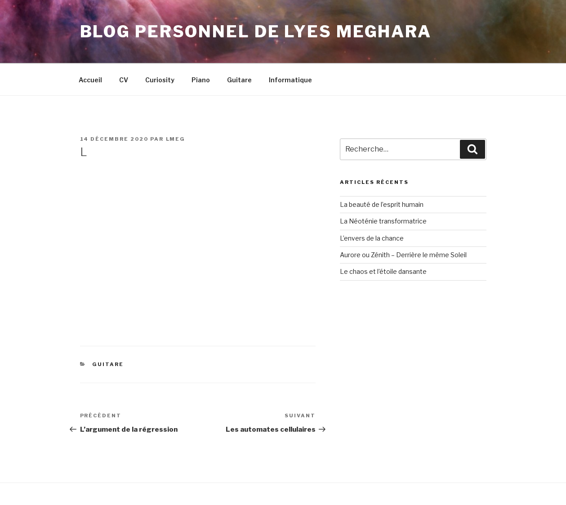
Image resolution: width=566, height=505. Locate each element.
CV (123, 80)
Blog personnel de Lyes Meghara (256, 31)
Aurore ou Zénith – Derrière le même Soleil (403, 255)
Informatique (290, 80)
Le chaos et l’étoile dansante (383, 271)
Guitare (239, 80)
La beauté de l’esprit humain (381, 204)
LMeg (176, 139)
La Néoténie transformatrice (383, 221)
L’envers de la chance (372, 238)
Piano (201, 80)
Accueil (90, 80)
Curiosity (159, 80)
